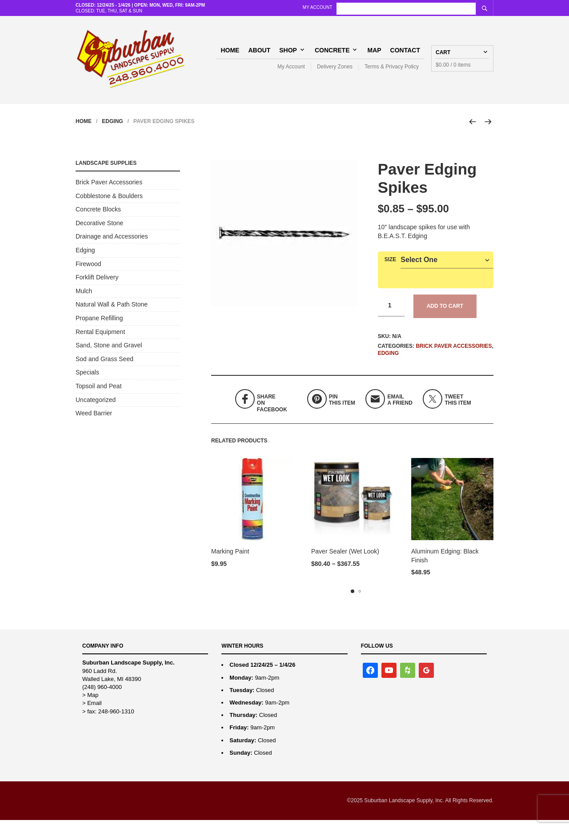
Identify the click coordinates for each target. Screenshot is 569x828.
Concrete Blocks (98, 217)
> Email (92, 711)
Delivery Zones (335, 71)
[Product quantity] (391, 314)
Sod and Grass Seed (104, 366)
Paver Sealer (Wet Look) (345, 559)
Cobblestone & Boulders (109, 203)
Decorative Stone (99, 231)
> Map (90, 703)
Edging (112, 130)
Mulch (84, 299)
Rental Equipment (100, 339)
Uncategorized (96, 407)
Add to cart (445, 314)
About (259, 53)
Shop (288, 53)
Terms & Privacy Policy (392, 71)
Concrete (332, 53)
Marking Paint (230, 559)
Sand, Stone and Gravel (109, 353)
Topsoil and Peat (99, 394)
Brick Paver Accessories (454, 354)
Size (391, 268)
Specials (87, 380)
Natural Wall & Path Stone (112, 312)
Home (229, 53)
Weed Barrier (94, 421)
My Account (382, 7)
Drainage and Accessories (112, 244)
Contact (405, 53)
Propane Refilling (99, 326)
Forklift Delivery (97, 285)
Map (374, 53)
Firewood (88, 271)
